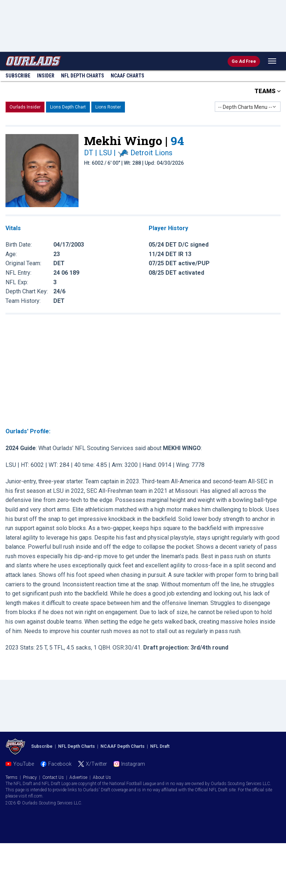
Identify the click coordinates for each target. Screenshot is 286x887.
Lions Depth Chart (68, 107)
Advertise (78, 777)
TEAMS (268, 91)
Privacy (30, 777)
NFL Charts (82, 76)
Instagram (133, 764)
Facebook (60, 764)
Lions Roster (108, 107)
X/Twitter (96, 764)
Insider (45, 76)
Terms (11, 777)
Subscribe (17, 76)
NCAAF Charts (127, 76)
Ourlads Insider (25, 107)
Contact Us (53, 777)
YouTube (23, 764)
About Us (102, 777)
